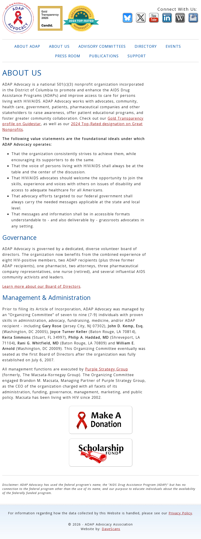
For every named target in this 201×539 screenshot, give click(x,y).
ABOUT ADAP (27, 46)
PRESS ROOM (67, 55)
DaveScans (111, 529)
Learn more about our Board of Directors (41, 286)
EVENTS (173, 46)
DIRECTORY (146, 46)
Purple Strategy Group (106, 369)
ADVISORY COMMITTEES (102, 46)
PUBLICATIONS (104, 55)
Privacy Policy (180, 513)
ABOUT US (59, 46)
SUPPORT (137, 55)
